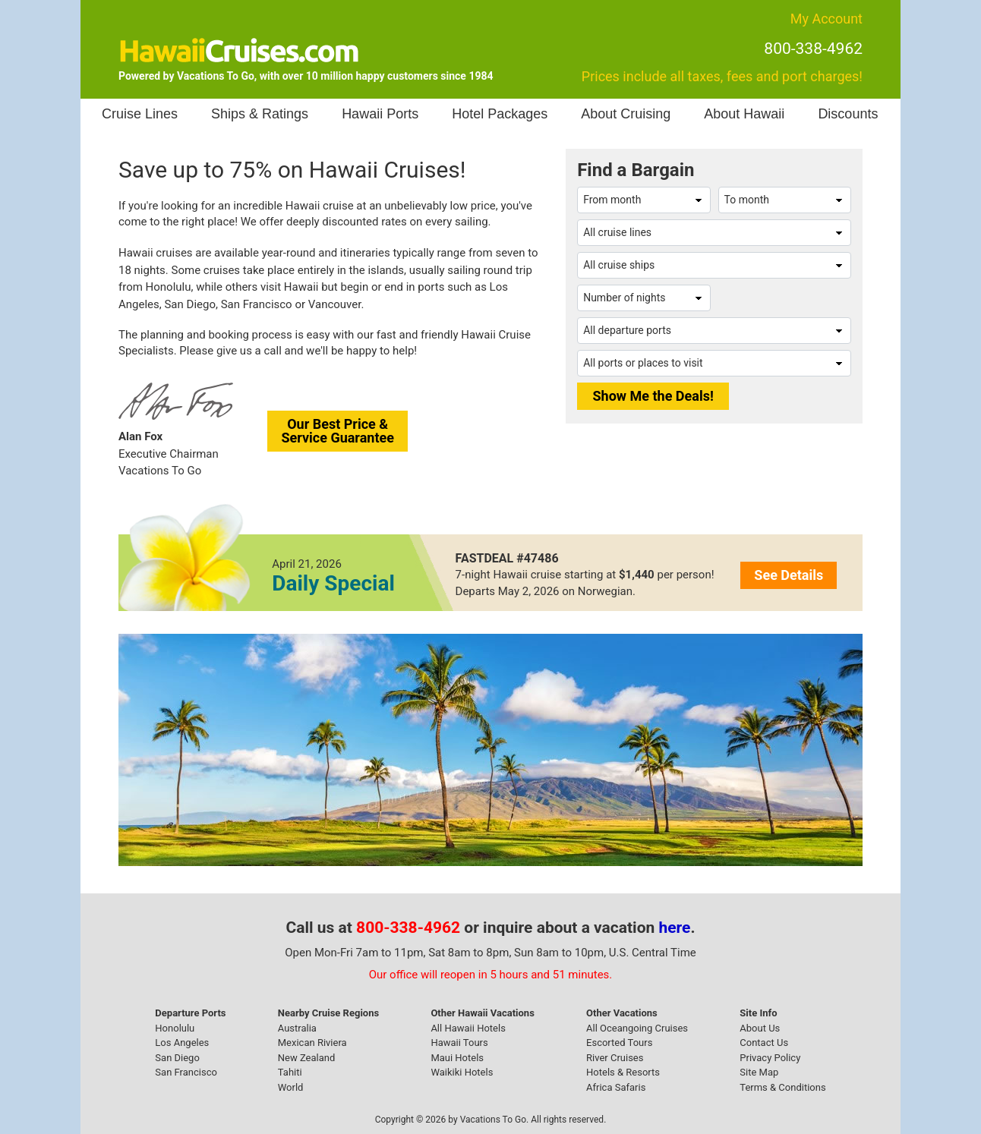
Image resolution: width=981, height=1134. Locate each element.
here (675, 927)
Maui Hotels (457, 1057)
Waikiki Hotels (462, 1072)
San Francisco (186, 1072)
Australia (297, 1028)
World (291, 1087)
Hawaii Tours (459, 1042)
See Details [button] (788, 575)
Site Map (759, 1072)
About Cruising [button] (625, 113)
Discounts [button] (848, 113)
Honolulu (174, 1028)
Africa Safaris (615, 1087)
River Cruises (614, 1057)
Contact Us (764, 1042)
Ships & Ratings (259, 113)
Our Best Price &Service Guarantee (337, 431)
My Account (826, 19)
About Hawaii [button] (744, 113)
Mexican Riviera (312, 1042)
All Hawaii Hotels (468, 1028)
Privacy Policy (770, 1057)
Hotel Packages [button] (499, 113)
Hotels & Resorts (623, 1072)
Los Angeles (182, 1042)
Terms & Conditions (782, 1087)
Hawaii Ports (380, 113)
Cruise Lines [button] (140, 113)
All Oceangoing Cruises (637, 1028)
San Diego (177, 1057)
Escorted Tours (619, 1042)
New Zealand (307, 1057)
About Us (760, 1028)
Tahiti (290, 1072)
